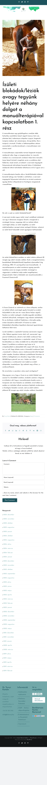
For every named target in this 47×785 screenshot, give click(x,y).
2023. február (8, 603)
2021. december (8, 633)
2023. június (7, 586)
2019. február (8, 670)
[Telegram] (23, 431)
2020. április (7, 645)
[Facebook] (5, 431)
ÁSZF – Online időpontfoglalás (23, 709)
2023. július (7, 582)
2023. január (7, 607)
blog (31, 416)
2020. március (8, 649)
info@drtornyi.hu (8, 714)
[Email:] (40, 431)
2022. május (7, 628)
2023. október (8, 569)
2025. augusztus (8, 527)
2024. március (8, 548)
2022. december (8, 611)
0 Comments (37, 416)
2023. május (7, 590)
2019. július (7, 654)
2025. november (8, 519)
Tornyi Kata (7, 416)
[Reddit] (12, 431)
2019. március (8, 666)
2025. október (8, 523)
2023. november (8, 565)
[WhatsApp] (19, 431)
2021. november (8, 637)
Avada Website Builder (22, 737)
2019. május (7, 658)
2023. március (8, 599)
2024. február (8, 552)
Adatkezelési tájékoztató (22, 693)
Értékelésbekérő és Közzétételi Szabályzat (23, 717)
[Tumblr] (26, 431)
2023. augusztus (8, 578)
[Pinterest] (30, 431)
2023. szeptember (9, 573)
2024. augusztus (8, 540)
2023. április (7, 595)
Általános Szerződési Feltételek (21, 701)
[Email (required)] (23, 482)
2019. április (7, 662)
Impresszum (22, 724)
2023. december (8, 561)
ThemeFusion (33, 737)
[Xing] (37, 431)
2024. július (7, 544)
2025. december (8, 514)
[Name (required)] (23, 477)
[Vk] (33, 431)
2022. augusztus (8, 624)
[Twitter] (9, 431)
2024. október (8, 536)
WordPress (29, 739)
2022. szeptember (9, 620)
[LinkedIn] (16, 431)
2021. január (7, 641)
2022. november (8, 616)
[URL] (23, 487)
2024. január (7, 557)
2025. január (7, 531)
